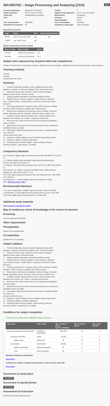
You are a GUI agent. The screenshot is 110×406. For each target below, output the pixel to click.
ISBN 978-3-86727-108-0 (16, 182)
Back (107, 5)
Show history (10, 359)
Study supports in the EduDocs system (17, 206)
